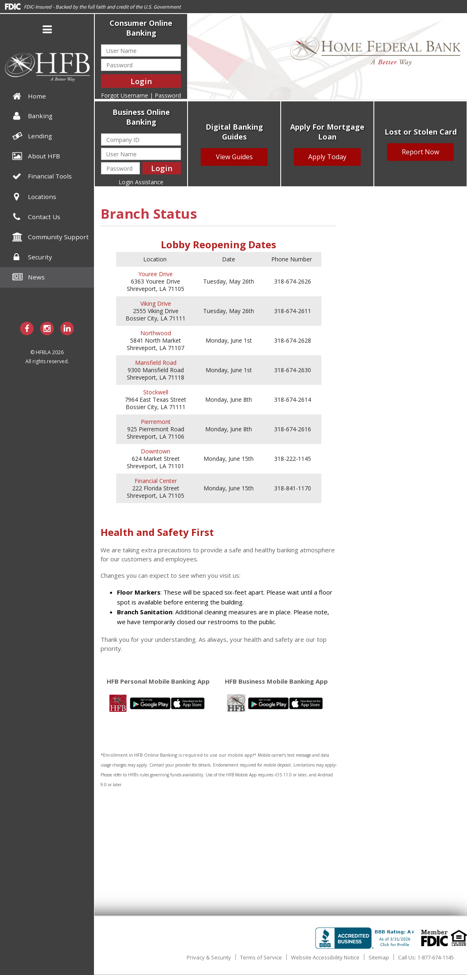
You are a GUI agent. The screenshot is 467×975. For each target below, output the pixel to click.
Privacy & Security (209, 957)
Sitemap (379, 957)
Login (141, 81)
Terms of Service (261, 957)
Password (168, 95)
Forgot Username (124, 95)
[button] (47, 31)
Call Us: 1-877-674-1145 (426, 957)
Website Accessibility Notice (325, 957)
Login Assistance (141, 182)
